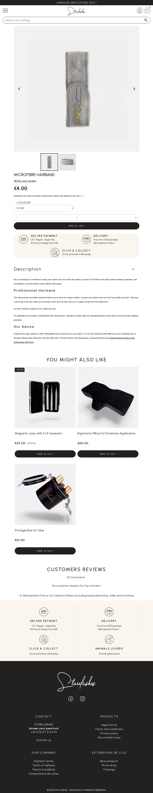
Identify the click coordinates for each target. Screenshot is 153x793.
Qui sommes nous (109, 737)
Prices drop (109, 765)
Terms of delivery (44, 765)
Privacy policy (109, 733)
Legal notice (109, 724)
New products (109, 761)
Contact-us (43, 740)
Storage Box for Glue (29, 530)
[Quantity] (76, 217)
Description (27, 269)
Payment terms (44, 761)
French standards (44, 769)
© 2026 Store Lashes (57, 790)
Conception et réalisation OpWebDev (87, 790)
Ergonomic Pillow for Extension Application (106, 433)
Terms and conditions (109, 729)
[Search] (76, 20)
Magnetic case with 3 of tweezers (38, 433)
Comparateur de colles (44, 773)
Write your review (25, 181)
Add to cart (76, 225)
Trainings (109, 769)
